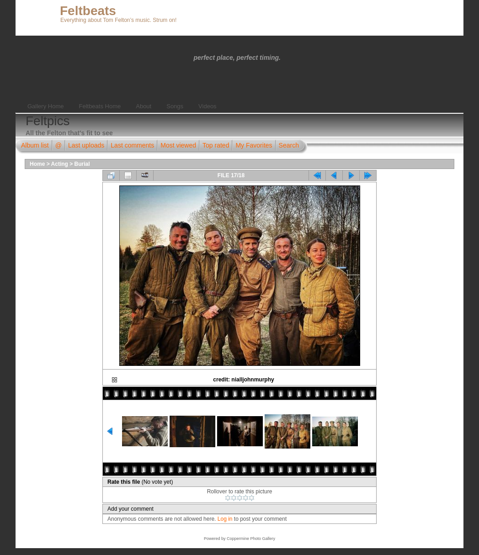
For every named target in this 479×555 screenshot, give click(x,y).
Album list (35, 145)
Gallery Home (45, 106)
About (143, 106)
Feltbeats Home (100, 106)
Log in (225, 519)
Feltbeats (88, 11)
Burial (82, 164)
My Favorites (253, 145)
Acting (59, 164)
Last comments (132, 145)
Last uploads (86, 145)
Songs (174, 106)
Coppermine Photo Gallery (251, 538)
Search (289, 145)
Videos (207, 106)
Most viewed (178, 145)
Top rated (215, 145)
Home (37, 164)
